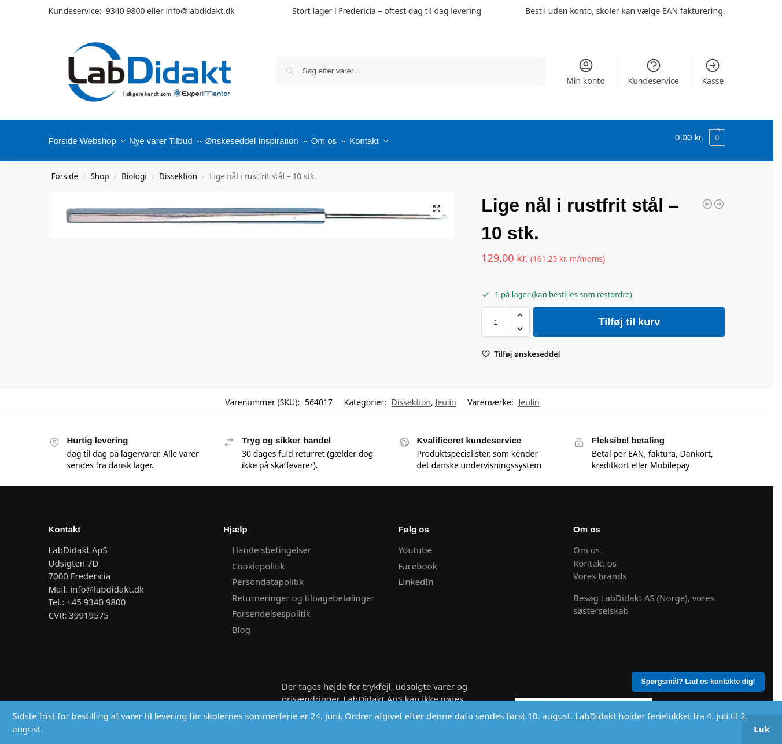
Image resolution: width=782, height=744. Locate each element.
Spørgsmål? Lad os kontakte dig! (698, 682)
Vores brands (599, 569)
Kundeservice (653, 71)
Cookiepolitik (258, 559)
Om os (586, 543)
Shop (99, 170)
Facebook (418, 559)
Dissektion (178, 170)
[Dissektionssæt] (719, 197)
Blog (241, 623)
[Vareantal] (495, 316)
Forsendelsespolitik (271, 607)
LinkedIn (416, 575)
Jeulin (445, 395)
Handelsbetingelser (271, 543)
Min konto (585, 71)
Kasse (713, 71)
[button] (700, 137)
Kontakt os (595, 556)
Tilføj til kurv (630, 315)
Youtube (416, 543)
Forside (65, 170)
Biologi (134, 170)
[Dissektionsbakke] (707, 197)
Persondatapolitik (268, 575)
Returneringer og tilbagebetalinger (303, 591)
